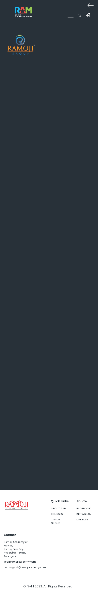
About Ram (58, 508)
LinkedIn (82, 519)
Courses (57, 514)
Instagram (83, 514)
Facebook (83, 508)
